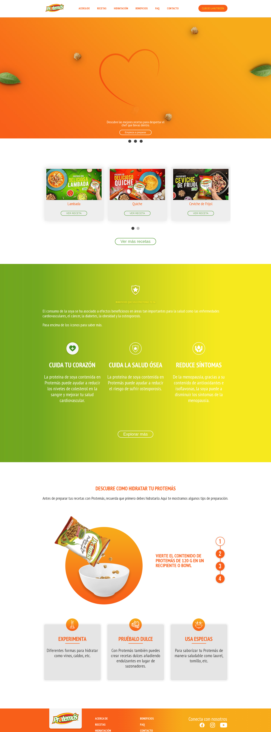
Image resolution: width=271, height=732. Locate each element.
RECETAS (101, 8)
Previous (38, 191)
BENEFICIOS (142, 8)
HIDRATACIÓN (121, 8)
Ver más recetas (135, 241)
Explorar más (135, 434)
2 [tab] (138, 223)
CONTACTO (173, 8)
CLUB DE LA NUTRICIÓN (213, 8)
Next (233, 191)
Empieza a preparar (135, 132)
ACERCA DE (84, 8)
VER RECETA (73, 213)
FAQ (157, 8)
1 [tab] (133, 223)
